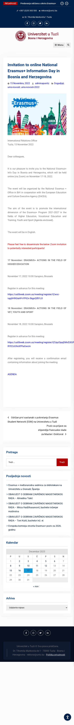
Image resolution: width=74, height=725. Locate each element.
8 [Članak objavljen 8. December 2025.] (10, 566)
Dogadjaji (59, 83)
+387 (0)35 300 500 (28, 10)
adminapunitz (42, 83)
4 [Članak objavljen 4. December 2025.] (37, 561)
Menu (59, 45)
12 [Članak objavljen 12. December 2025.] (46, 566)
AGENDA (12, 374)
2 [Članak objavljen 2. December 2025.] (19, 561)
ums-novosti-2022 (30, 87)
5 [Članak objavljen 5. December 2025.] (45, 561)
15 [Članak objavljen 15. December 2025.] (11, 570)
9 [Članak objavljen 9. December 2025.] (19, 566)
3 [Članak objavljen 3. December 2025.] (28, 561)
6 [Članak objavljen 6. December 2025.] (54, 561)
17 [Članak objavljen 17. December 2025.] (28, 570)
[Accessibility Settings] (67, 717)
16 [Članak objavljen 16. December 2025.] (19, 570)
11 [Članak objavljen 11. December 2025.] (37, 566)
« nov (36, 586)
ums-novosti (14, 87)
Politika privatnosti (55, 654)
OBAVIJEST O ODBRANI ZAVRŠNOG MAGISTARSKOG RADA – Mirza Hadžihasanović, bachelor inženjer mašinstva (35, 507)
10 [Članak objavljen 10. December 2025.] (28, 566)
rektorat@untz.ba (49, 10)
